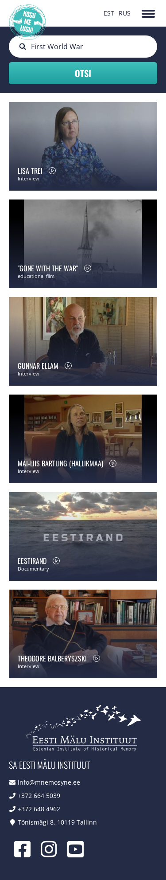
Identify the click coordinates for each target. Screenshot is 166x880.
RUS (125, 13)
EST (109, 13)
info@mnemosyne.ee (49, 782)
